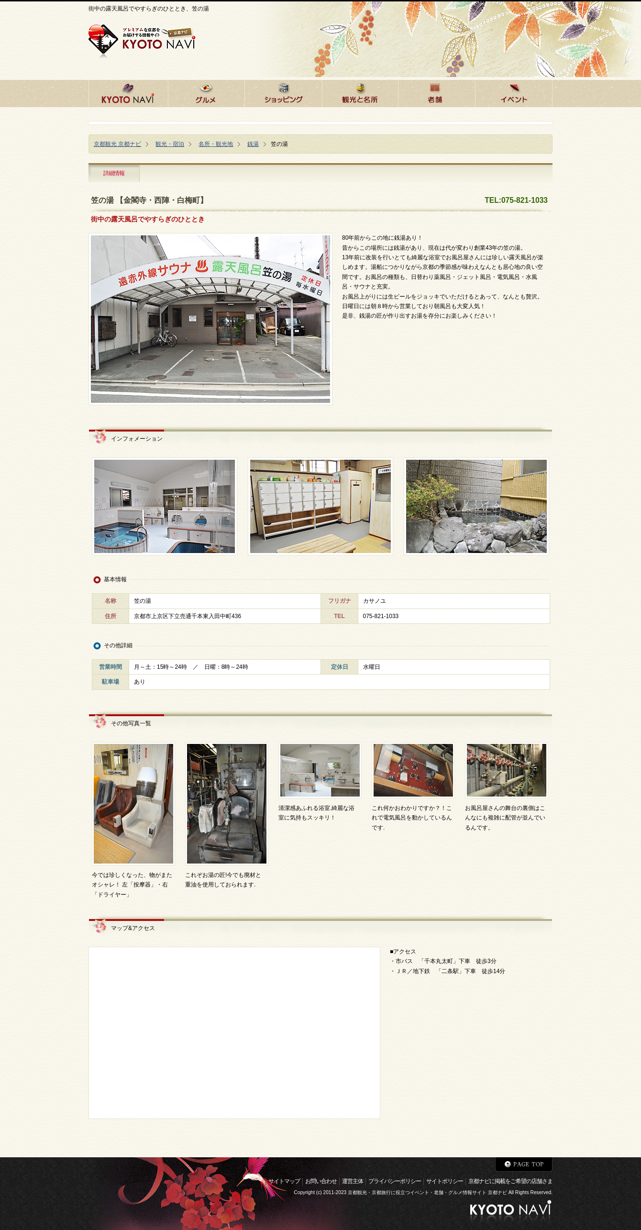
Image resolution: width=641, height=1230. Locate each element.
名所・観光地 (216, 144)
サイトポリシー (444, 1181)
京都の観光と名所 (360, 92)
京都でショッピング (283, 92)
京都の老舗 (436, 92)
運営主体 (352, 1181)
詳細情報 (113, 173)
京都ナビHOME (128, 92)
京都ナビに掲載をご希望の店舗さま (510, 1181)
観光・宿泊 (169, 144)
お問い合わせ (321, 1181)
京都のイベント (514, 92)
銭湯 (253, 144)
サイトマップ (284, 1181)
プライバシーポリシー (394, 1181)
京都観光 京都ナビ (117, 144)
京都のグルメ (206, 92)
